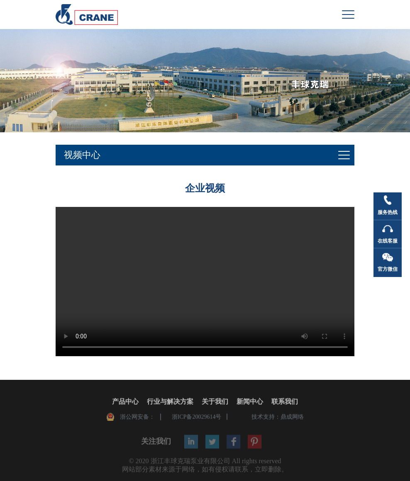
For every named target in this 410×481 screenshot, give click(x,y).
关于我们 (215, 402)
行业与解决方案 (170, 402)
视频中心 (82, 155)
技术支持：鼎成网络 (277, 417)
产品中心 (125, 402)
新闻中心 (250, 402)
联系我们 (284, 402)
